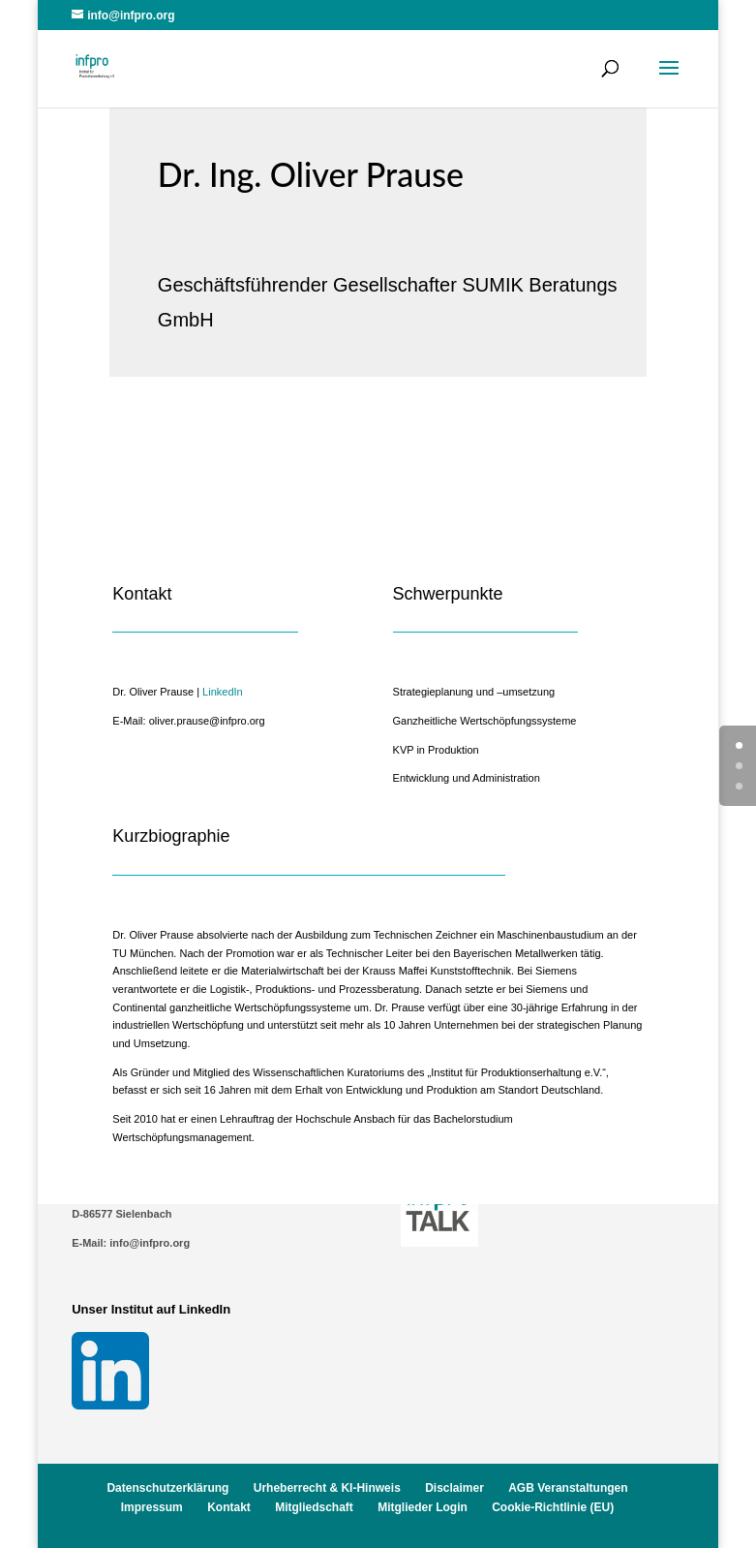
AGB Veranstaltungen (567, 1488)
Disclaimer (454, 1488)
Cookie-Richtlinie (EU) (553, 1507)
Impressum (152, 1507)
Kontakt (229, 1507)
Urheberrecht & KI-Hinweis (327, 1488)
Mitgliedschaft (314, 1507)
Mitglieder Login (423, 1507)
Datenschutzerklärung (167, 1488)
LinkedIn (222, 691)
